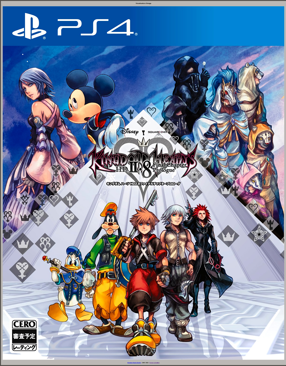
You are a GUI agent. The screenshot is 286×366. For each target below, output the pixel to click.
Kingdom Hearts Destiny (134, 362)
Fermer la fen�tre (154, 362)
